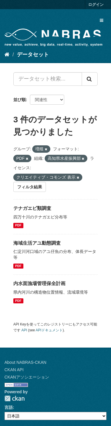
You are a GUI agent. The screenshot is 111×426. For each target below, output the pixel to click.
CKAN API (14, 369)
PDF (18, 225)
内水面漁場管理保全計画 (39, 283)
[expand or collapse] (101, 20)
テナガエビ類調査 (32, 208)
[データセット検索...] (47, 79)
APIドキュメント (49, 330)
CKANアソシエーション (26, 377)
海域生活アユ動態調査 (37, 243)
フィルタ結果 (29, 187)
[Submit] (90, 79)
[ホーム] (6, 54)
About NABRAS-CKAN (25, 362)
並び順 (19, 99)
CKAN (14, 398)
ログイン (96, 4)
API (24, 330)
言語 (8, 407)
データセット (33, 54)
